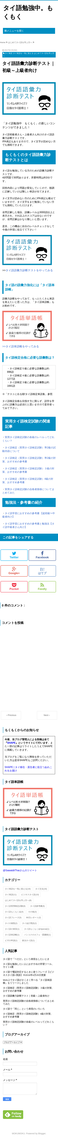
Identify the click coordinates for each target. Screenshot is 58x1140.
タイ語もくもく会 (14, 912)
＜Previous (11, 715)
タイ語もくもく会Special (36, 929)
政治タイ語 (28, 940)
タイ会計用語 (29, 923)
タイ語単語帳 (12, 935)
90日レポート (33, 917)
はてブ (42, 571)
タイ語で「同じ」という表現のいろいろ (24, 1008)
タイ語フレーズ (13, 917)
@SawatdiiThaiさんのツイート (20, 870)
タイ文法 (41, 889)
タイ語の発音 (12, 929)
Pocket (14, 587)
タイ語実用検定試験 (15, 906)
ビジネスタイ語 (30, 894)
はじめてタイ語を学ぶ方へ (18, 900)
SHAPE (11, 743)
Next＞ (47, 715)
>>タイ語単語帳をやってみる (20, 346)
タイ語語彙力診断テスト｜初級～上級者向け (26, 995)
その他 (32, 912)
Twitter (14, 555)
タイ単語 (11, 894)
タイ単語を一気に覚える (18, 889)
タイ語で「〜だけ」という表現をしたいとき (26, 959)
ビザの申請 (11, 940)
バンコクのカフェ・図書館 (37, 935)
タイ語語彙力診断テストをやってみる (29, 270)
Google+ (14, 571)
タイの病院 (11, 923)
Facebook (42, 555)
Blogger (41, 1133)
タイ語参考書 (37, 906)
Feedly (42, 587)
